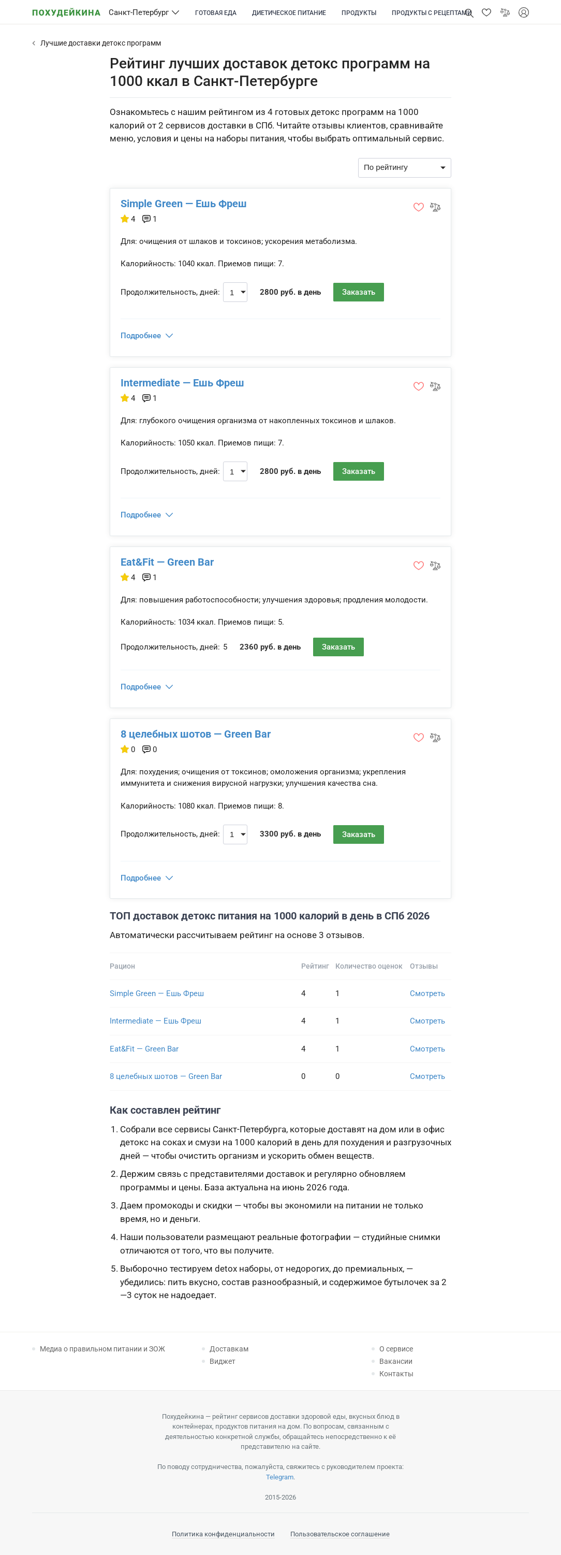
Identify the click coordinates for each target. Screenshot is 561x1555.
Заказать (358, 292)
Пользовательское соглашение (340, 1534)
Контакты (396, 1374)
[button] (486, 12)
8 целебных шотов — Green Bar (196, 734)
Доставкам (229, 1349)
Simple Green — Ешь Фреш (184, 203)
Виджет (222, 1361)
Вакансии (395, 1361)
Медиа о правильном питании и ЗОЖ (102, 1349)
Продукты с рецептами (431, 13)
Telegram (279, 1477)
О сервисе (396, 1349)
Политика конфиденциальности (223, 1534)
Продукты (359, 13)
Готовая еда (216, 13)
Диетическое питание (289, 13)
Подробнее (141, 335)
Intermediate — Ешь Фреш (182, 383)
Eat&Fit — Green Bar (167, 562)
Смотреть (427, 993)
